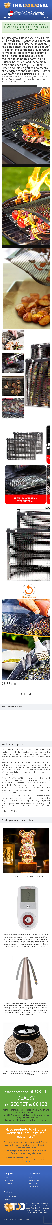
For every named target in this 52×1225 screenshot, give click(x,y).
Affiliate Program (10, 1196)
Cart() (47, 17)
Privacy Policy (9, 1180)
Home (6, 1177)
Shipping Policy (35, 1183)
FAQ (30, 1177)
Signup (10, 17)
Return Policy (34, 1180)
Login (4, 17)
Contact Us (8, 1183)
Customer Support (36, 1186)
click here (29, 1162)
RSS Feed (7, 1199)
